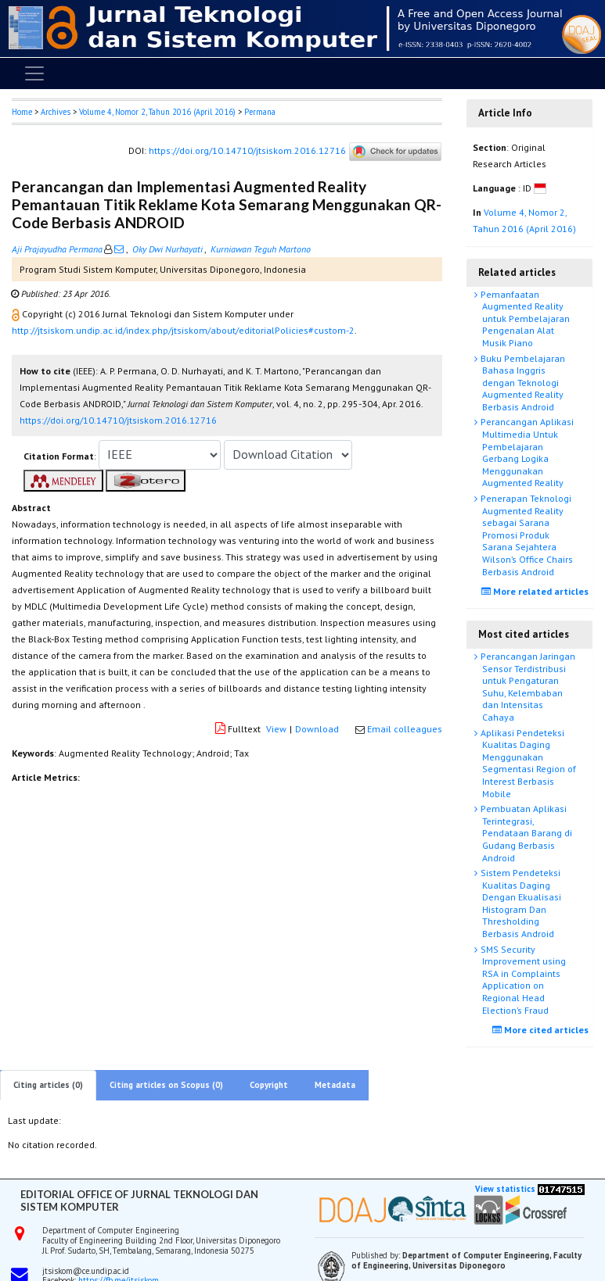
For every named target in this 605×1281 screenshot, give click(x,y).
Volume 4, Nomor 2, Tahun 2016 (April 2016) (157, 111)
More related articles (537, 591)
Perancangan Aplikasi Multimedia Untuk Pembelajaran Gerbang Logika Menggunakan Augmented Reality (526, 452)
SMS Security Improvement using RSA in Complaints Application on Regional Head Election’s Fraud (522, 979)
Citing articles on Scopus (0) (166, 1084)
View (276, 729)
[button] (17, 314)
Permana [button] (259, 111)
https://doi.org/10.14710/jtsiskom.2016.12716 (247, 150)
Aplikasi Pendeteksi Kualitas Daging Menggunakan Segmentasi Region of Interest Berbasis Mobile (527, 763)
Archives (55, 111)
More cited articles (542, 1030)
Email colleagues (404, 729)
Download (317, 729)
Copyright (269, 1084)
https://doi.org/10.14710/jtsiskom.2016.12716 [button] (118, 420)
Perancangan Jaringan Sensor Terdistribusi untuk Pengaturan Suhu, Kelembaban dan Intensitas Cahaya (526, 686)
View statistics (505, 1188)
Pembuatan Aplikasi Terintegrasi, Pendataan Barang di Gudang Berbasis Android (525, 833)
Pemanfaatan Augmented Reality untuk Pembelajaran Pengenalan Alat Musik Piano (524, 318)
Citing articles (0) (48, 1084)
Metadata (335, 1084)
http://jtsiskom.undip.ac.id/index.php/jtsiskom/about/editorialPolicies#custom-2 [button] (183, 330)
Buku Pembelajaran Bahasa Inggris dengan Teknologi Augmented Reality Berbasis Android (521, 382)
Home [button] (22, 111)
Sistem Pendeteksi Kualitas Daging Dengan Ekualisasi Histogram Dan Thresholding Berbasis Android (519, 903)
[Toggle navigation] (34, 73)
